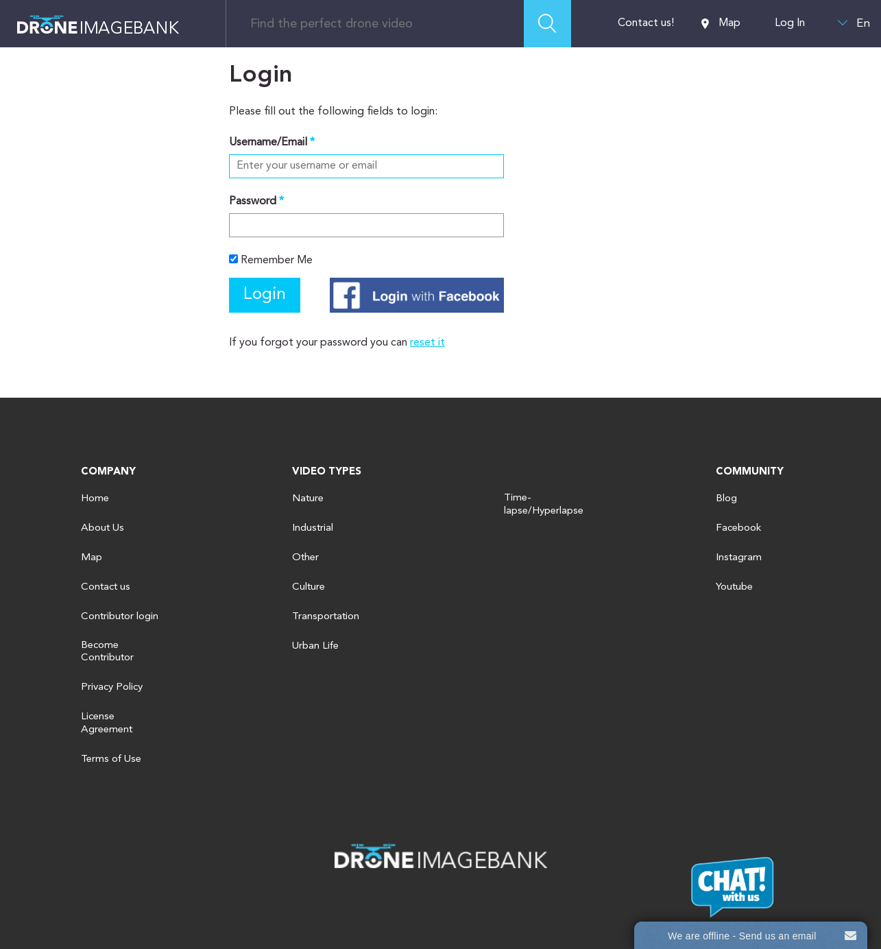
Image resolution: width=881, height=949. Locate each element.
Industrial (312, 528)
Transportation (325, 617)
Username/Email (268, 142)
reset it (427, 342)
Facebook (738, 528)
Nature (308, 499)
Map (720, 23)
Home (95, 499)
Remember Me (271, 260)
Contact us (105, 587)
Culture (308, 587)
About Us (102, 528)
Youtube (734, 587)
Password (252, 201)
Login (264, 295)
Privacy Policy (112, 687)
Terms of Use (111, 759)
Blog (726, 499)
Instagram (739, 558)
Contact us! (646, 23)
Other (305, 558)
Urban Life (315, 646)
